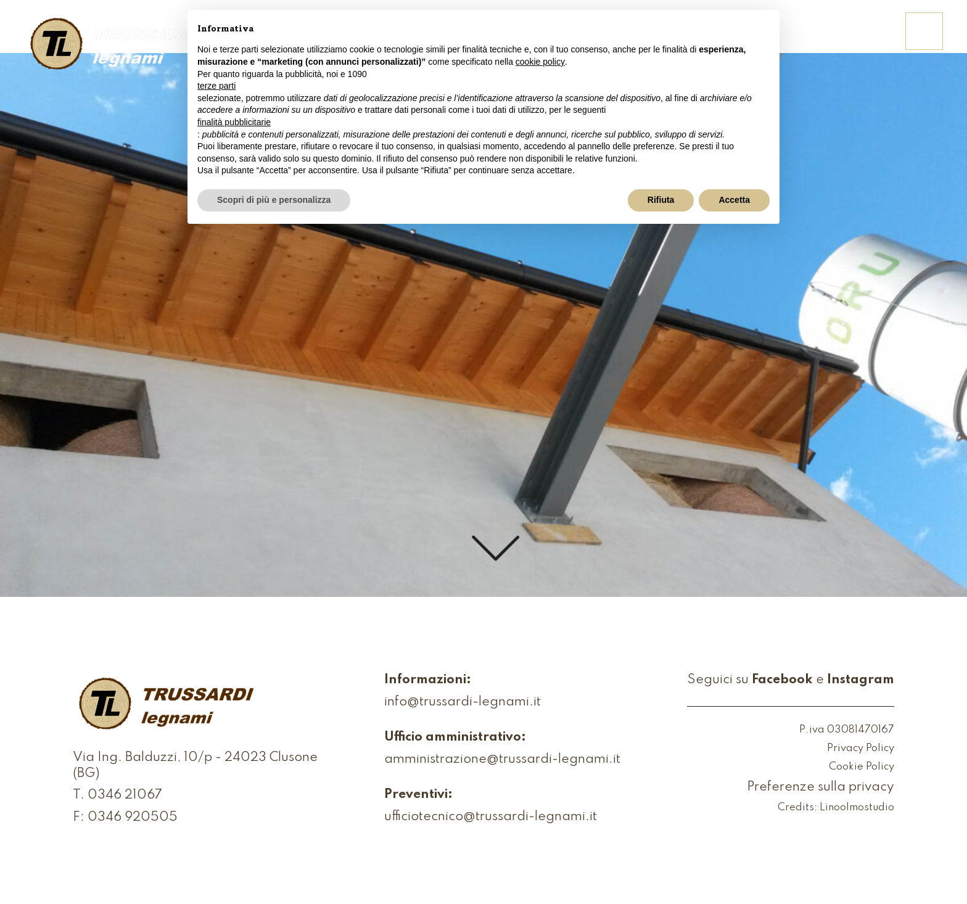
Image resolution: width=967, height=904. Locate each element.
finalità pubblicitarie (234, 122)
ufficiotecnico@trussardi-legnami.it (490, 817)
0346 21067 (125, 796)
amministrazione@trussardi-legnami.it (502, 760)
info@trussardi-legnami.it (462, 703)
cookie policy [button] (540, 62)
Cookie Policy (861, 767)
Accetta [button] (734, 200)
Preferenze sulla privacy (820, 788)
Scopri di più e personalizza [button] (274, 200)
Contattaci (848, 39)
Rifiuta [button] (661, 200)
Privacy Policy (860, 749)
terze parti (216, 86)
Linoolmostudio (857, 808)
